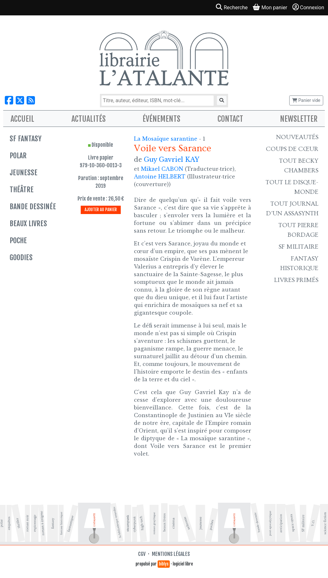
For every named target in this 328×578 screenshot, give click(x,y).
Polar (18, 155)
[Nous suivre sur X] (20, 100)
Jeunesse (23, 172)
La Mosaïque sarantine (166, 139)
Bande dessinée (33, 206)
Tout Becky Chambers (298, 165)
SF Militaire (298, 246)
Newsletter (298, 119)
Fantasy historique (299, 263)
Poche (18, 240)
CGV (141, 554)
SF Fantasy (25, 138)
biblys (163, 563)
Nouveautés (297, 137)
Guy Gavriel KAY (171, 159)
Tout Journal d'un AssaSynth (292, 208)
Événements (161, 119)
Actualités (88, 119)
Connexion (308, 7)
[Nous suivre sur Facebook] (9, 100)
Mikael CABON (162, 169)
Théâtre (22, 189)
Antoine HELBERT (159, 176)
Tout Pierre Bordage (298, 230)
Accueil (22, 119)
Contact (230, 119)
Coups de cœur (292, 149)
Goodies (21, 257)
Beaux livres (28, 223)
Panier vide (306, 100)
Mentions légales (171, 554)
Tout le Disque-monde (292, 187)
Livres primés (296, 280)
